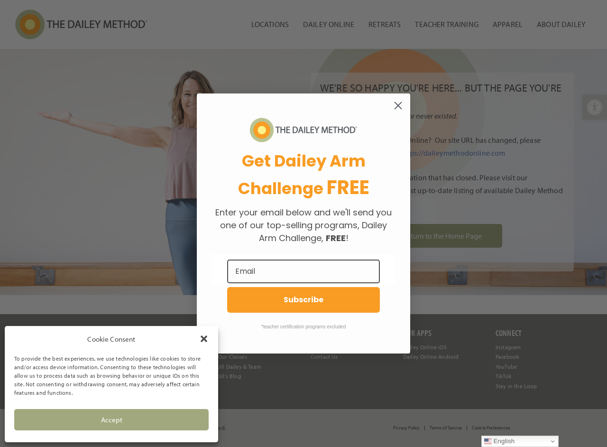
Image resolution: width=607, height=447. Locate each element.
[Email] (303, 271)
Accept (111, 419)
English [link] (499, 441)
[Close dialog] (398, 105)
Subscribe (303, 299)
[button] (204, 339)
